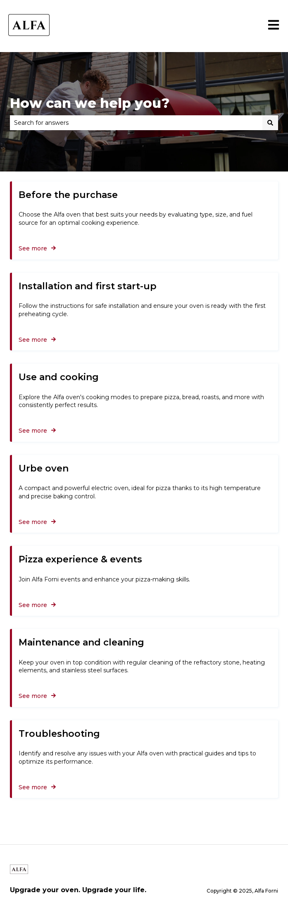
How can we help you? (89, 103)
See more (33, 248)
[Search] (270, 122)
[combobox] (136, 122)
